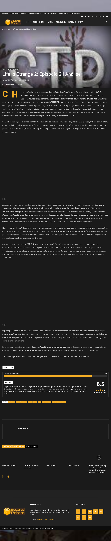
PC (39, 402)
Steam (55, 402)
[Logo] (13, 22)
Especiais (72, 22)
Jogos (28, 22)
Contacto (23, 13)
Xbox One (62, 402)
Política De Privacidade (34, 13)
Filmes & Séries (39, 22)
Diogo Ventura (9, 84)
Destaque (15, 69)
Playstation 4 (46, 402)
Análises (9, 69)
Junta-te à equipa (75, 13)
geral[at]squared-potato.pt (46, 519)
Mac (35, 402)
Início (4, 29)
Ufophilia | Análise (73, 466)
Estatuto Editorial (63, 13)
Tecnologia (61, 22)
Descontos (5, 13)
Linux (30, 402)
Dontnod (11, 402)
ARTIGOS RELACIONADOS (14, 446)
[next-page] (7, 476)
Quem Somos (14, 13)
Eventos (81, 22)
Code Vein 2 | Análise (9, 466)
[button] (106, 22)
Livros (50, 22)
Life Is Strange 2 (21, 402)
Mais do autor (31, 446)
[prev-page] (3, 476)
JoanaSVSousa (48, 528)
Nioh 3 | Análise (51, 466)
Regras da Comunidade (50, 13)
